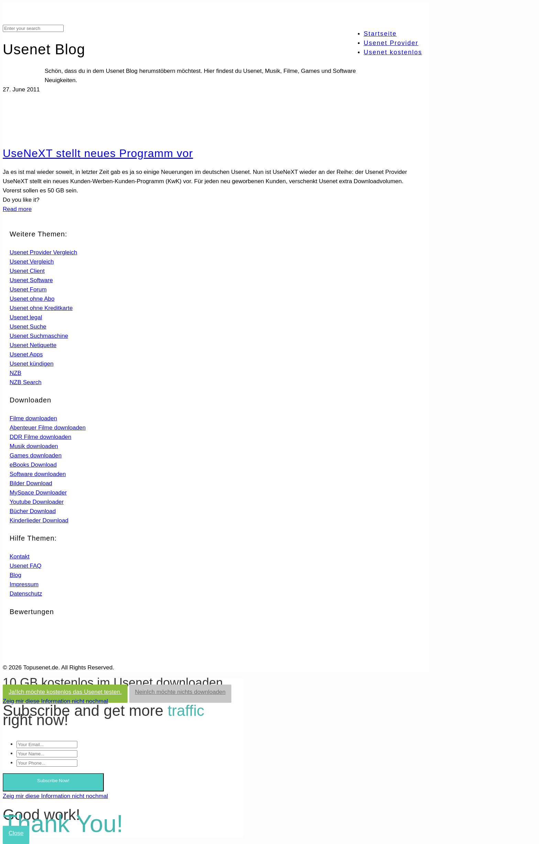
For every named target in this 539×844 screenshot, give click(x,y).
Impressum (24, 584)
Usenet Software (31, 280)
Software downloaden (38, 474)
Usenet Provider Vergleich (43, 252)
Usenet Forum (28, 289)
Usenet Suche (28, 326)
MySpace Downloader (38, 492)
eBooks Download (33, 465)
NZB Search (26, 382)
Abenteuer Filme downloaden (48, 427)
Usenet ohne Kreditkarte (41, 308)
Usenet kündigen (32, 363)
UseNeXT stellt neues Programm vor (98, 153)
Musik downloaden (34, 446)
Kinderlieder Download (39, 520)
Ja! (65, 692)
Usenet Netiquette (33, 345)
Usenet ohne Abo (32, 299)
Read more (17, 209)
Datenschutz (26, 593)
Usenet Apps (26, 354)
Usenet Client (27, 271)
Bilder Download (31, 483)
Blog (15, 575)
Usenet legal (26, 317)
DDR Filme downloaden (41, 437)
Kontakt (20, 556)
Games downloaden (36, 455)
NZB (15, 373)
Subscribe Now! (53, 780)
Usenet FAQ (26, 566)
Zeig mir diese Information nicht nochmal (55, 701)
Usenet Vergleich (32, 261)
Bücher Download (33, 511)
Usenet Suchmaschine (39, 336)
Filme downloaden (33, 418)
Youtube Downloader (37, 502)
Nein (180, 692)
